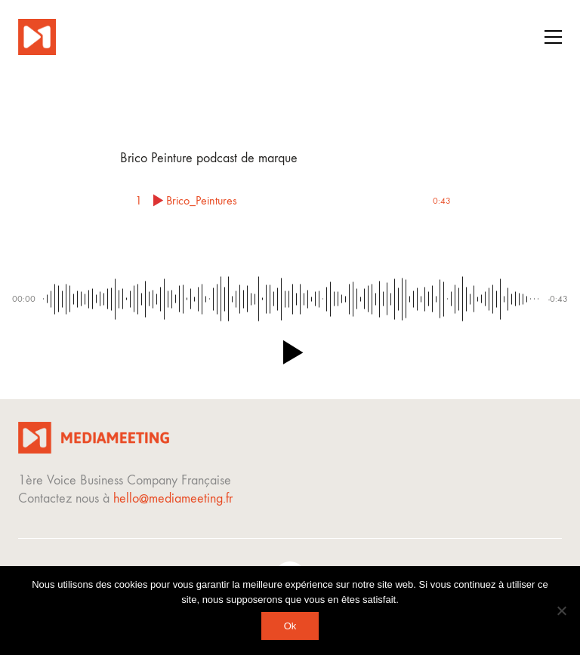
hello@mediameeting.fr (173, 498)
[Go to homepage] (37, 37)
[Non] (561, 610)
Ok (290, 626)
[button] (553, 37)
